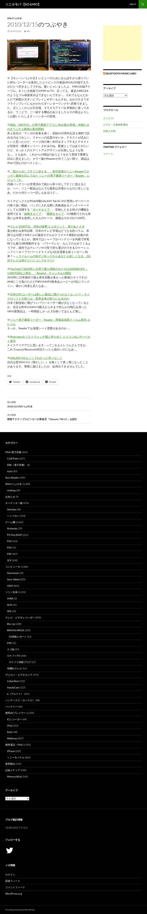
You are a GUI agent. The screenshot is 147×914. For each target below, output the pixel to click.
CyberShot (13, 681)
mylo (10, 471)
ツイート (108, 153)
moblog (11, 490)
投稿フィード (12, 880)
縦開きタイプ (32, 213)
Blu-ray (11, 623)
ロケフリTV (13, 655)
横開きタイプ (55, 213)
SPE (9, 611)
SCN (9, 604)
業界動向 (10, 763)
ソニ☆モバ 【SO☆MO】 (23, 4)
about (133, 4)
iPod (9, 725)
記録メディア (12, 770)
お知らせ (10, 496)
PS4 (9, 547)
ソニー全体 (11, 592)
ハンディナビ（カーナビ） (20, 700)
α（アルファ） (15, 693)
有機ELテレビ (14, 668)
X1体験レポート (18, 636)
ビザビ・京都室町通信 (115, 124)
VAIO (10, 585)
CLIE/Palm (13, 458)
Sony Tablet (13, 579)
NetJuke (11, 509)
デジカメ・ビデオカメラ (18, 674)
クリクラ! (108, 118)
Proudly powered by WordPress (20, 909)
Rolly (10, 731)
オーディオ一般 (14, 503)
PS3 (9, 541)
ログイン (10, 874)
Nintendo (12, 528)
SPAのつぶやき (14, 18)
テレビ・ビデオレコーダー (20, 617)
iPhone (11, 751)
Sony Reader (12, 477)
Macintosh (13, 572)
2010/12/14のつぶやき (49, 404)
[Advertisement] (122, 43)
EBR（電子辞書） (16, 464)
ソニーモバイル (15, 757)
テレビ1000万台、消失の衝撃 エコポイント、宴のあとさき (47, 226)
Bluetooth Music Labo (121, 73)
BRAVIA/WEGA (15, 630)
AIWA (10, 598)
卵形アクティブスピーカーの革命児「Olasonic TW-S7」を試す (49, 417)
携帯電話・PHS (13, 744)
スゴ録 (10, 649)
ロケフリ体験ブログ (20, 662)
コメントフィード (15, 887)
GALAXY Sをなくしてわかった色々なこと (36, 357)
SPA (28, 31)
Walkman (12, 738)
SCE (9, 560)
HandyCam (13, 687)
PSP (9, 553)
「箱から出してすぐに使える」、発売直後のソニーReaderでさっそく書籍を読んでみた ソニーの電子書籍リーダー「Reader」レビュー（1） (48, 175)
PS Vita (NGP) (14, 534)
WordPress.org (13, 893)
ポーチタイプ (41, 209)
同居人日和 (109, 130)
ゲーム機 (10, 522)
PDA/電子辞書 (13, 452)
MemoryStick (14, 776)
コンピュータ (12, 566)
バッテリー (11, 706)
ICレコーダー (14, 719)
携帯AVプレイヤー (15, 712)
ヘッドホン (13, 515)
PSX (9, 642)
